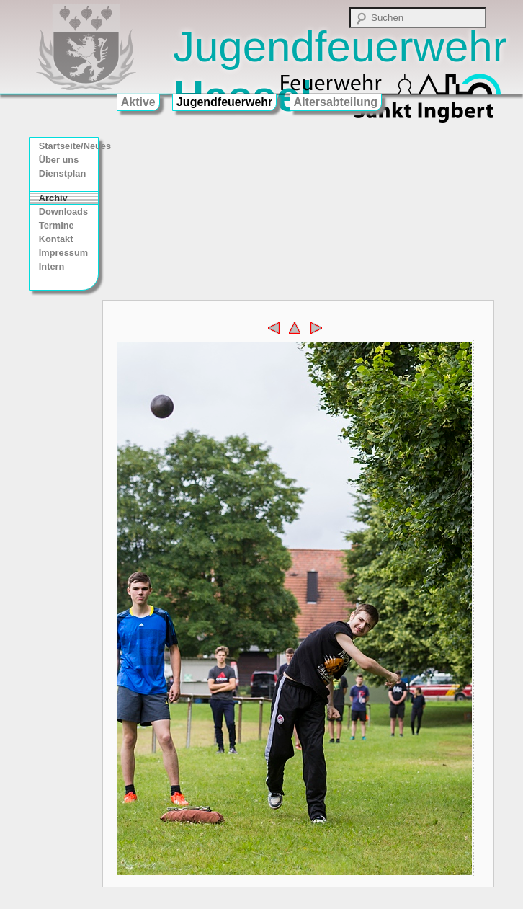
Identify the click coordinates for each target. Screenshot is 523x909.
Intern (52, 266)
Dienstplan (62, 173)
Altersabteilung (335, 102)
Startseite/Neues (68, 146)
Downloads (63, 211)
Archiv (53, 197)
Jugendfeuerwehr (224, 102)
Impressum (63, 252)
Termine (56, 225)
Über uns (59, 159)
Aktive (138, 102)
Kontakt (56, 239)
